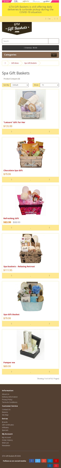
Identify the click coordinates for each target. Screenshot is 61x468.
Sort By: (6, 85)
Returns (5, 412)
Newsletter (6, 445)
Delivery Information (10, 397)
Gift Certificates (8, 425)
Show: (36, 85)
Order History (7, 440)
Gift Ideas (15, 63)
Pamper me (9, 362)
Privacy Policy (7, 399)
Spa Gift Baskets (30, 63)
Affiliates (5, 427)
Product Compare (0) (12, 79)
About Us (5, 394)
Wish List (5, 443)
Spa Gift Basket (12, 314)
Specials (5, 430)
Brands (5, 422)
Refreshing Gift (11, 218)
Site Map (5, 415)
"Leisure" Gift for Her (14, 122)
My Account (6, 437)
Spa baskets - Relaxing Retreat (19, 266)
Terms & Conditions (9, 402)
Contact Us (6, 409)
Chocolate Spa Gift (13, 170)
